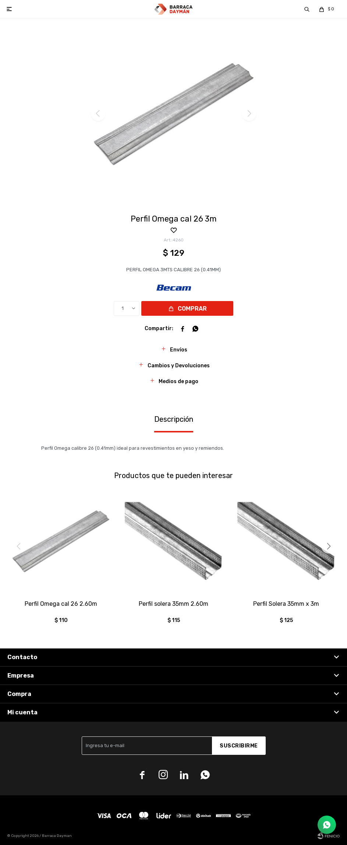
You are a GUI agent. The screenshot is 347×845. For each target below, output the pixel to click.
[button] (328, 546)
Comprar (192, 308)
